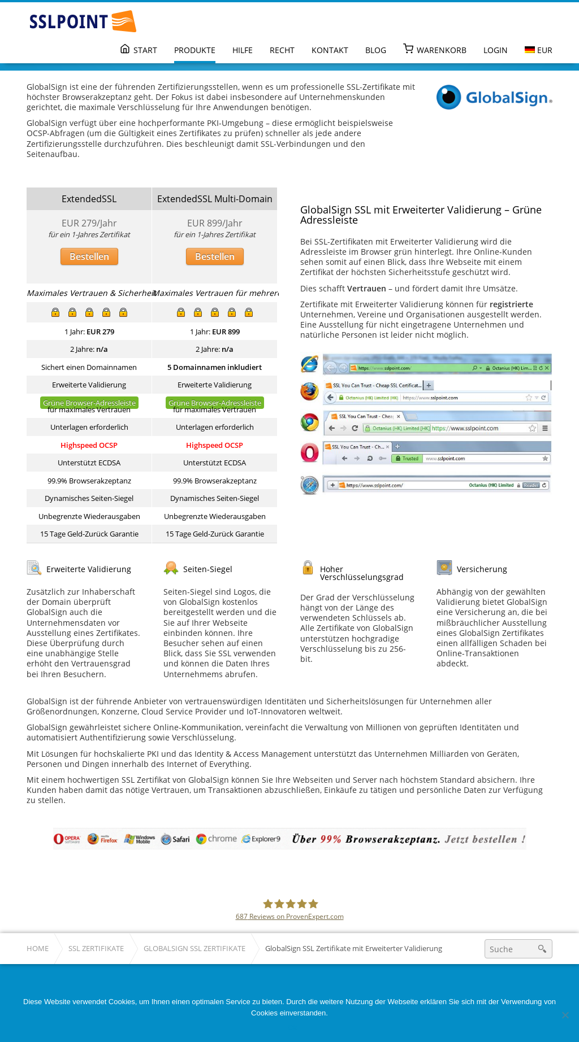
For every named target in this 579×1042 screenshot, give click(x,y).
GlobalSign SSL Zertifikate (194, 948)
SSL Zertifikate (96, 948)
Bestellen (89, 256)
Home (38, 948)
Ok (292, 1027)
